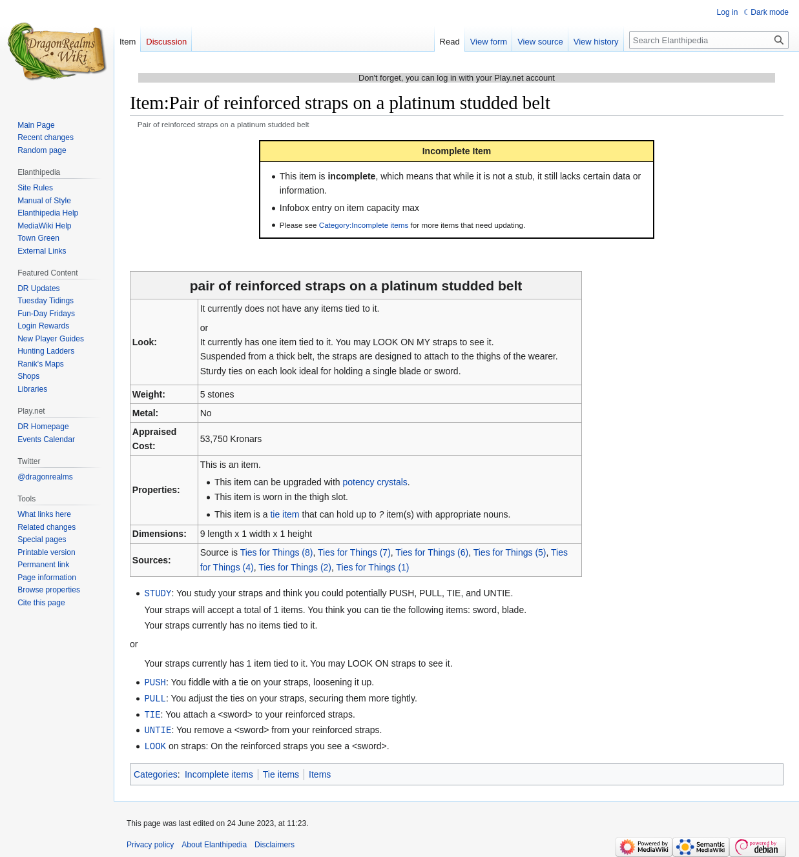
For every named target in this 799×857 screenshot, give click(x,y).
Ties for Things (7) (354, 552)
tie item (284, 514)
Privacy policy (150, 840)
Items (320, 770)
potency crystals (374, 482)
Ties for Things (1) (373, 567)
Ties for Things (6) (431, 552)
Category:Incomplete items (364, 225)
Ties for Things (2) (294, 567)
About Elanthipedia (214, 840)
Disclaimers (274, 840)
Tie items (281, 770)
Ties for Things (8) (276, 552)
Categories (156, 770)
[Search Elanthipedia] (709, 40)
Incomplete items (219, 770)
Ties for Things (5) (509, 552)
